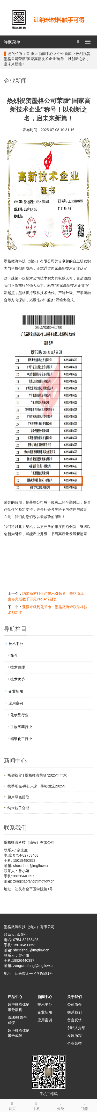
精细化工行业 (21, 739)
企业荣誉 (74, 1043)
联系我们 (74, 1012)
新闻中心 (46, 54)
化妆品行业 (19, 715)
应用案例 (16, 703)
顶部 (85, 1105)
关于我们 (74, 997)
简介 (14, 655)
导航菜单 (12, 42)
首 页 (30, 54)
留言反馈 (74, 1020)
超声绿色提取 (18, 797)
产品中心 (15, 997)
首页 (12, 1105)
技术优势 (17, 679)
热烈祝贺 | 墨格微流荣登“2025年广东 (37, 775)
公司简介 (74, 1004)
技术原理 (17, 667)
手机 (36, 1105)
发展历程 (74, 1036)
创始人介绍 (76, 1028)
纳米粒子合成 (18, 808)
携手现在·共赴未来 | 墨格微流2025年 (37, 786)
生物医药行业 (21, 727)
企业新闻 (64, 54)
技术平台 (16, 644)
